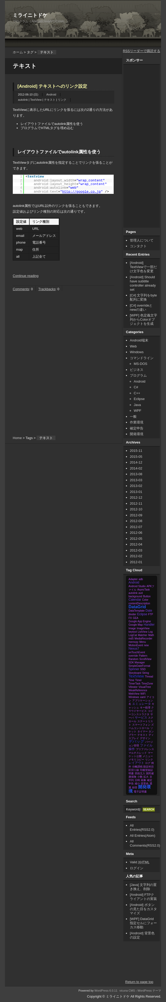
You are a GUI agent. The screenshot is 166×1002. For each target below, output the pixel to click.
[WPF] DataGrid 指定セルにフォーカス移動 (143, 923)
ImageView (143, 628)
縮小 (137, 783)
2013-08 (136, 474)
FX (130, 618)
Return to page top (139, 982)
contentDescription (139, 603)
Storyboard (135, 672)
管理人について (142, 240)
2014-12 (136, 462)
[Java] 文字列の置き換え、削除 (143, 887)
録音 (134, 787)
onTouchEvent (137, 652)
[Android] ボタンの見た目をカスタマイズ (143, 909)
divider (132, 614)
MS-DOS (140, 364)
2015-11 (136, 451)
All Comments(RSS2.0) (145, 843)
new (146, 645)
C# (136, 387)
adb (141, 579)
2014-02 (136, 468)
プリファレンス (145, 749)
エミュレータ (141, 704)
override (133, 655)
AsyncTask (143, 589)
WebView (134, 693)
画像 (143, 780)
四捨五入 (140, 773)
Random (133, 659)
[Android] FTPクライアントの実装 (143, 897)
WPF (137, 411)
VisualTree (144, 687)
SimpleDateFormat (139, 665)
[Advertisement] (96, 8)
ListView (142, 631)
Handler (149, 624)
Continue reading (26, 276)
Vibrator (133, 687)
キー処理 (145, 707)
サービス (141, 717)
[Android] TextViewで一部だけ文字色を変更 (143, 267)
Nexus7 (134, 648)
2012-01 (136, 562)
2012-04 (136, 544)
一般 (133, 416)
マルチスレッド (138, 752)
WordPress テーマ (149, 990)
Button (147, 596)
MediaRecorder (143, 638)
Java (137, 405)
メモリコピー (136, 759)
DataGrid (137, 607)
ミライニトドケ (30, 15)
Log (150, 631)
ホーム (18, 52)
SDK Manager (137, 662)
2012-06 (136, 533)
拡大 (146, 776)
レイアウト (136, 763)
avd (140, 593)
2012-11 (136, 503)
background (135, 596)
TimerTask (135, 683)
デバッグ (136, 741)
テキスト (49, 99)
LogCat (133, 635)
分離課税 (137, 766)
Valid (140, 862)
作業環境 (136, 422)
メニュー (148, 756)
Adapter (133, 579)
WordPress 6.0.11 (105, 990)
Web (133, 346)
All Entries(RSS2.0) (142, 827)
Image (132, 628)
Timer (138, 680)
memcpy (133, 641)
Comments (21, 289)
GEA (135, 618)
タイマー (142, 731)
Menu (142, 641)
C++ (137, 393)
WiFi (143, 693)
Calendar (135, 599)
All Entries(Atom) (142, 836)
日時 (137, 780)
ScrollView (145, 659)
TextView (36, 99)
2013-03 (136, 480)
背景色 (145, 783)
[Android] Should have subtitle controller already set (143, 283)
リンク (62, 99)
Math (151, 635)
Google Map (136, 624)
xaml (142, 697)
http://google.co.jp (81, 192)
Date (148, 610)
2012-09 (136, 515)
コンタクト (138, 246)
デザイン (145, 738)
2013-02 (136, 486)
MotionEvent (136, 645)
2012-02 (136, 556)
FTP (150, 614)
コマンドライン (142, 358)
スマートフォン (141, 724)
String (145, 672)
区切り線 (134, 770)
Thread (149, 676)
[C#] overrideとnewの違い (141, 307)
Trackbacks (46, 289)
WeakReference (138, 690)
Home (17, 438)
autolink (23, 99)
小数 (140, 776)
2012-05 (136, 539)
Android (51, 94)
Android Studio (137, 586)
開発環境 (136, 434)
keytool (133, 631)
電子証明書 (140, 791)
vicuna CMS (127, 990)
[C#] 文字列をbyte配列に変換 (143, 297)
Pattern (143, 655)
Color (145, 599)
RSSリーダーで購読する (141, 51)
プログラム (138, 375)
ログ (147, 763)
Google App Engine (140, 621)
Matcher (142, 635)
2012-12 (136, 497)
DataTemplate (137, 610)
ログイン (136, 868)
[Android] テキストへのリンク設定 (52, 86)
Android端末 (139, 340)
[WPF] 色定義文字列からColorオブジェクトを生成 (143, 319)
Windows (137, 352)
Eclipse (139, 399)
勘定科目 (148, 766)
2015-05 (136, 457)
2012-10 (136, 509)
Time (131, 680)
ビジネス (136, 370)
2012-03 (136, 550)
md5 (131, 638)
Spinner (134, 669)
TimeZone (147, 683)
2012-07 (136, 527)
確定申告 (136, 428)
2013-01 (136, 492)
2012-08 (136, 521)
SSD (143, 669)
